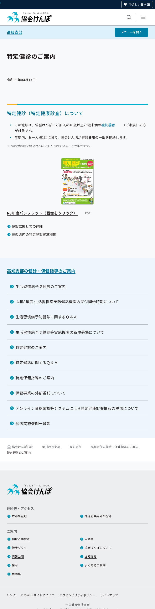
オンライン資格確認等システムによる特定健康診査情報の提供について (77, 408)
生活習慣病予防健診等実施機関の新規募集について (60, 332)
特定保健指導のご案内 (35, 377)
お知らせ (91, 556)
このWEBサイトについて (38, 595)
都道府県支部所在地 (98, 516)
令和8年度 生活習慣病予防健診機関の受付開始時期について (67, 301)
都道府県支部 (51, 447)
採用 (15, 565)
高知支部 (14, 32)
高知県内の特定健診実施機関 (34, 234)
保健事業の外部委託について (41, 393)
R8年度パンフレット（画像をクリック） (49, 212)
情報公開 (18, 556)
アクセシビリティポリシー (77, 595)
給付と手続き (21, 539)
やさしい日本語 (139, 4)
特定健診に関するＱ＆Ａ (37, 362)
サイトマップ (109, 595)
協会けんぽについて (98, 548)
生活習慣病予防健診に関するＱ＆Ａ (46, 316)
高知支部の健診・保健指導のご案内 (41, 271)
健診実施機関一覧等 (33, 423)
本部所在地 (19, 516)
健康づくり (19, 548)
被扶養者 (108, 124)
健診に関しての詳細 (27, 226)
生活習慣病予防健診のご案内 (41, 286)
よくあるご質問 (95, 565)
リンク (11, 595)
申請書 (89, 539)
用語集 (16, 574)
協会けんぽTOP (22, 447)
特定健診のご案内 (31, 347)
